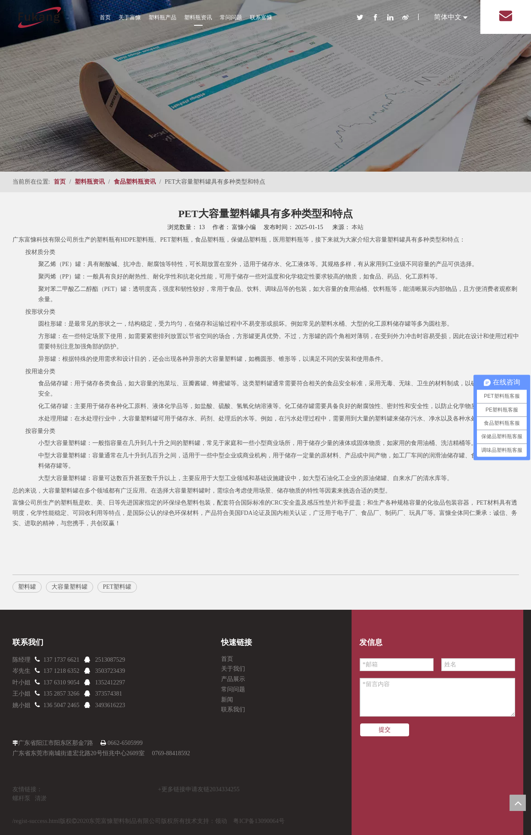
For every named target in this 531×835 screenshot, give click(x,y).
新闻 (227, 699)
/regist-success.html (36, 821)
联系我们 (233, 709)
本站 (358, 227)
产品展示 (233, 679)
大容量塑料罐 (387, 239)
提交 (385, 729)
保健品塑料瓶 (249, 239)
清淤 (41, 798)
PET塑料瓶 (174, 239)
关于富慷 (129, 17)
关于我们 (233, 669)
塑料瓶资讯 (198, 17)
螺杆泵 (21, 798)
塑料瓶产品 (162, 17)
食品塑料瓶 (210, 239)
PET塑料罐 (117, 587)
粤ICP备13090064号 (259, 821)
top (518, 803)
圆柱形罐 (50, 324)
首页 (105, 17)
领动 (221, 821)
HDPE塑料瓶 (138, 239)
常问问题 (231, 17)
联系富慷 (261, 17)
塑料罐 (196, 490)
